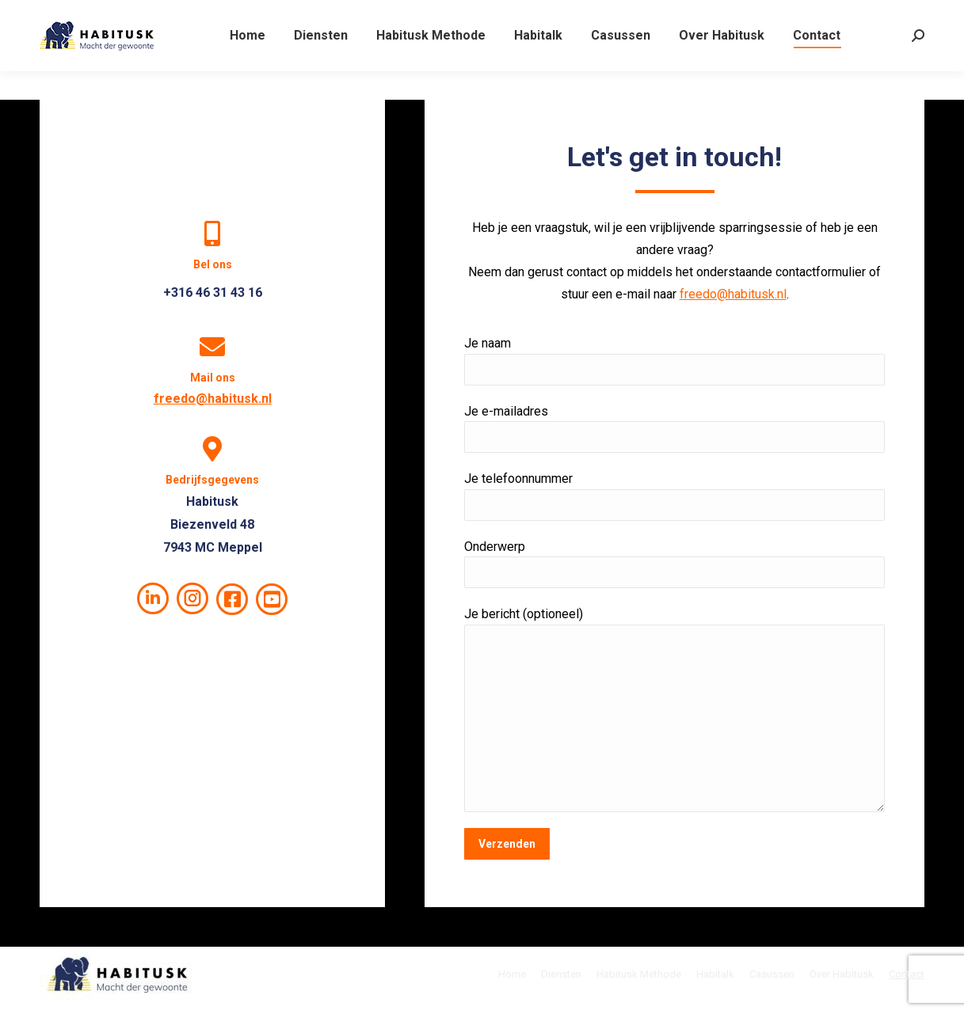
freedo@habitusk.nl (213, 398)
